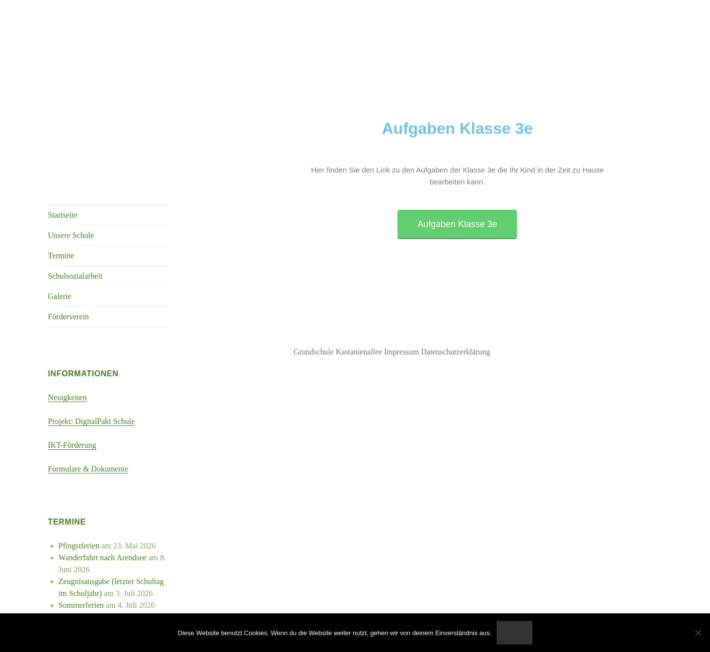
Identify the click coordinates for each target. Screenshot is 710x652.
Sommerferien (81, 605)
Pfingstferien (79, 545)
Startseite (63, 215)
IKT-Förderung (72, 445)
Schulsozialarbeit (75, 276)
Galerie (59, 296)
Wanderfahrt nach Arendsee (102, 557)
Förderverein (68, 316)
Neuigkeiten (67, 397)
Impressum (403, 352)
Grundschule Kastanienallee (339, 352)
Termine (61, 255)
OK (514, 633)
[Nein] (698, 633)
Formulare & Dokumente (88, 469)
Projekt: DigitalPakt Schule (91, 421)
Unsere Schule (71, 235)
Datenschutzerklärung (457, 352)
